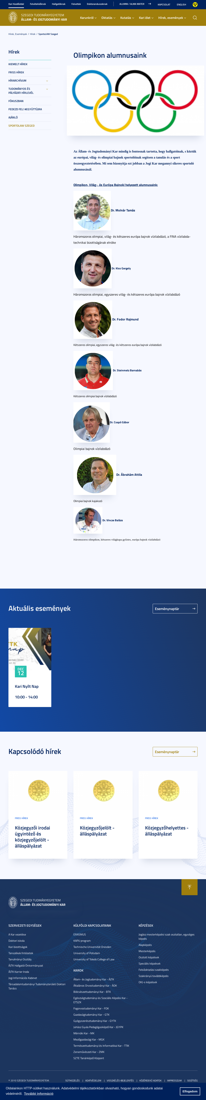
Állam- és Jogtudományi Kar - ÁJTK (93, 979)
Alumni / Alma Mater (131, 4)
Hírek (32, 34)
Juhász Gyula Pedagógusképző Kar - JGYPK (98, 1027)
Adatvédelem (93, 1080)
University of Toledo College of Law (93, 959)
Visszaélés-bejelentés (120, 1080)
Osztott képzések (149, 957)
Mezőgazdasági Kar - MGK (88, 1039)
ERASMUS (79, 934)
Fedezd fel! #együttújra (25, 109)
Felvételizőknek (38, 4)
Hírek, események (170, 17)
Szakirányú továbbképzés (154, 976)
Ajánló (13, 117)
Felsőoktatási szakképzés (154, 970)
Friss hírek (16, 72)
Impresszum (174, 1080)
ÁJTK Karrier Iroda (18, 972)
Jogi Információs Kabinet (22, 978)
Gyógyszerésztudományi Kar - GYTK (94, 1021)
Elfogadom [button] (189, 1091)
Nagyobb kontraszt (195, 4)
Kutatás (125, 17)
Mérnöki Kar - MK (83, 1033)
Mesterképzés (147, 951)
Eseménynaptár (167, 608)
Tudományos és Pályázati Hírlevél (21, 91)
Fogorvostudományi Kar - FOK (91, 1008)
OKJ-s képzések (148, 982)
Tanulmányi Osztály (20, 959)
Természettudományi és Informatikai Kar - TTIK (101, 1045)
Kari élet (144, 17)
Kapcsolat (164, 4)
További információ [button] (38, 1093)
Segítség (192, 1080)
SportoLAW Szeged (48, 34)
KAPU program (82, 940)
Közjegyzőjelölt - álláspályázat (97, 830)
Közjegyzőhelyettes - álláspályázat (166, 830)
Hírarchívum (17, 80)
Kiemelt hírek (17, 64)
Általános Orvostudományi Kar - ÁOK (95, 985)
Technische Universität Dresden (92, 947)
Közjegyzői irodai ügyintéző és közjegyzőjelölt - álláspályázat (32, 836)
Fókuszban (16, 101)
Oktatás (106, 17)
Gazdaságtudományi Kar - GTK (91, 1014)
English (181, 4)
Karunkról (87, 17)
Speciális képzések (150, 963)
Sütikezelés (72, 1080)
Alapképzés (145, 945)
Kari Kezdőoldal (16, 4)
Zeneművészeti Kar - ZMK (88, 1052)
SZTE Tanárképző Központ (88, 1058)
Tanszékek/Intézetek (20, 953)
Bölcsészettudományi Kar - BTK (92, 992)
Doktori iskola (16, 940)
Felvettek (76, 4)
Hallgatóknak (58, 4)
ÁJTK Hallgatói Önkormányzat (25, 965)
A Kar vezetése (17, 934)
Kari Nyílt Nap (27, 686)
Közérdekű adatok (150, 1080)
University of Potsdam (86, 953)
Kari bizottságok (17, 947)
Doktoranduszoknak (97, 4)
